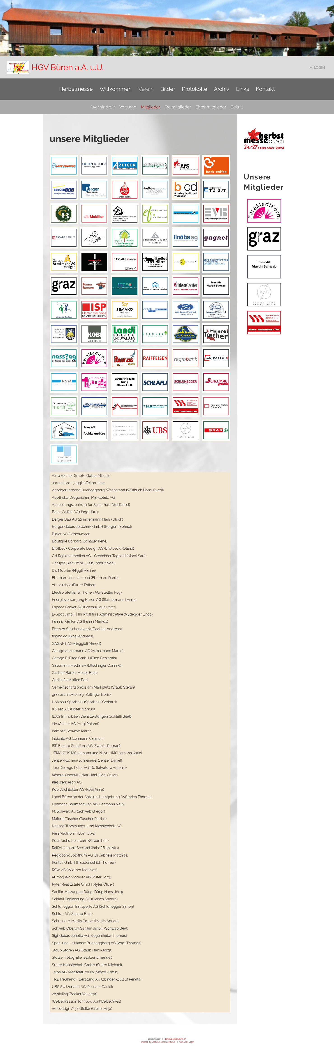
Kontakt (265, 89)
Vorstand (127, 107)
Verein (146, 89)
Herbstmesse (76, 89)
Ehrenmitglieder (210, 107)
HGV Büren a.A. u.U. (68, 67)
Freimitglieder (178, 107)
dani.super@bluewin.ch (175, 1039)
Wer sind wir (103, 107)
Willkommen (116, 89)
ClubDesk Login (186, 1042)
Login (317, 67)
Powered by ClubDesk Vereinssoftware (157, 1042)
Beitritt (237, 107)
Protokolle (194, 89)
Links (242, 89)
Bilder (167, 89)
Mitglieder (150, 107)
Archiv (221, 89)
